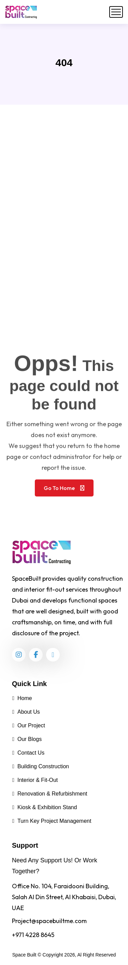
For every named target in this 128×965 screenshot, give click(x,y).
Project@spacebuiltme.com (49, 921)
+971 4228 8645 (33, 935)
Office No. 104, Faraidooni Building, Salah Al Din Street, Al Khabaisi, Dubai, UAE (64, 897)
